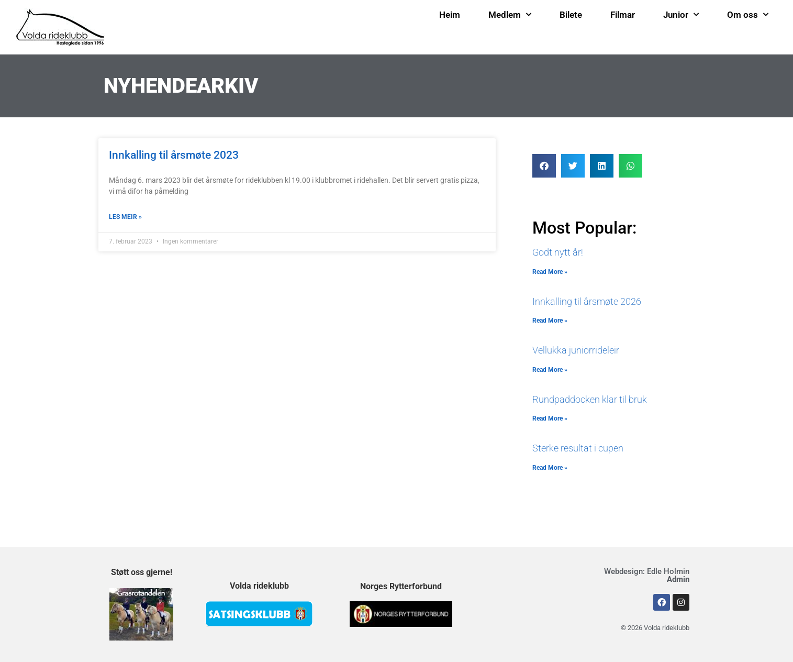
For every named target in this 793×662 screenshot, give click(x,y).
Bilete (571, 14)
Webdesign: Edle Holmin (646, 575)
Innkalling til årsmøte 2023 (174, 155)
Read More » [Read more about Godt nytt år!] (549, 271)
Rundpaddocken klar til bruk (589, 399)
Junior (681, 14)
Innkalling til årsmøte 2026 (586, 301)
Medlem (509, 14)
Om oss (747, 14)
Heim (449, 14)
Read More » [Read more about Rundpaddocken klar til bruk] (549, 418)
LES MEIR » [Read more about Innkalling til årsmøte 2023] (125, 216)
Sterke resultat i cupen (577, 448)
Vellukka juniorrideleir (575, 350)
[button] (544, 166)
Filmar (622, 14)
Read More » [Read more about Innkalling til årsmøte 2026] (549, 320)
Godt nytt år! (557, 252)
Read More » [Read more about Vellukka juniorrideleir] (549, 369)
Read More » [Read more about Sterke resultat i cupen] (549, 467)
